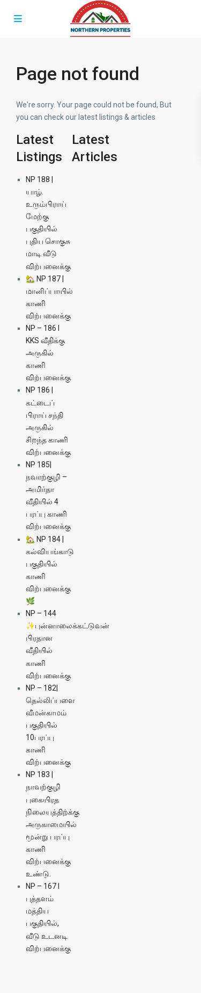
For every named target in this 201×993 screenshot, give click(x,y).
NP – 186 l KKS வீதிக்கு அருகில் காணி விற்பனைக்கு (48, 353)
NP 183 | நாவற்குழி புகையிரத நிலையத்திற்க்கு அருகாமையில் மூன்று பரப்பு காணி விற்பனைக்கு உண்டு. (52, 824)
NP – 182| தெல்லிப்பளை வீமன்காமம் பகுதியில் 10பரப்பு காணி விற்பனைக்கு (50, 725)
